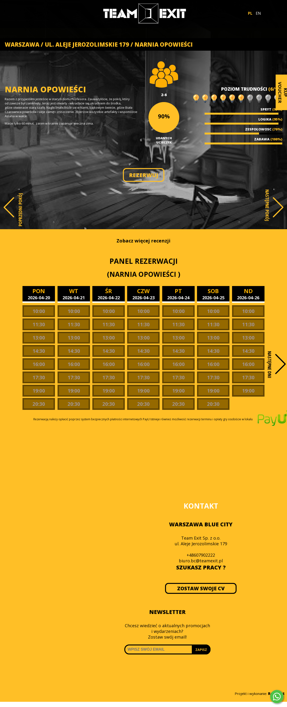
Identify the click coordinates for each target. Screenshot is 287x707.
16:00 (38, 364)
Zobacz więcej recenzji (143, 240)
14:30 (38, 351)
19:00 (38, 390)
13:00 (38, 337)
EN (258, 13)
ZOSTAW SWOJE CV (201, 588)
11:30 (38, 324)
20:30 (38, 404)
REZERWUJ (143, 175)
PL (250, 13)
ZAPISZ (201, 649)
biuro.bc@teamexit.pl (201, 561)
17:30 (38, 377)
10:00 (38, 311)
